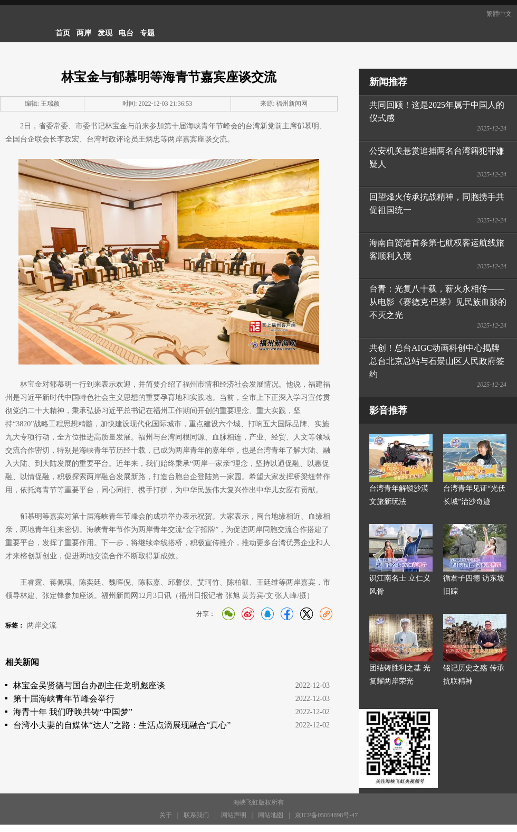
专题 (147, 33)
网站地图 (270, 815)
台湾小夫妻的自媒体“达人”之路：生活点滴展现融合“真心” (122, 725)
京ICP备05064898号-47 (326, 815)
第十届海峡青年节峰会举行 (63, 698)
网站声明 (233, 815)
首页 (62, 33)
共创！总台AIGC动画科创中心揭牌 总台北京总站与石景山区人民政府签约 (436, 361)
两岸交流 (41, 625)
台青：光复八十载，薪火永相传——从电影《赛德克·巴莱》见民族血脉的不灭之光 (437, 302)
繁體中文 (499, 13)
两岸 (83, 33)
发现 (105, 33)
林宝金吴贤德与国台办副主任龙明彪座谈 (89, 685)
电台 (126, 33)
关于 (165, 815)
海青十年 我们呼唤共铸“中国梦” (72, 711)
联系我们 (196, 815)
